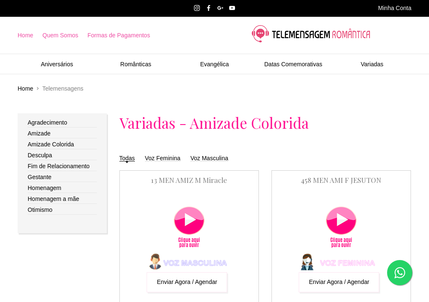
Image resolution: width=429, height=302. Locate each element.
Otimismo (40, 209)
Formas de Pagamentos (119, 35)
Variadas (372, 64)
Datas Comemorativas (293, 64)
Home (25, 35)
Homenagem (44, 188)
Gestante (40, 177)
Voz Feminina (163, 158)
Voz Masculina (209, 158)
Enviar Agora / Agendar (187, 282)
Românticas (135, 64)
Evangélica (214, 64)
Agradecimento (47, 122)
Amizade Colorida (51, 144)
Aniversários (57, 64)
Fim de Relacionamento (59, 166)
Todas (127, 158)
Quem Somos (60, 35)
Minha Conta (394, 8)
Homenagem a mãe (53, 198)
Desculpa (40, 155)
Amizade (39, 133)
